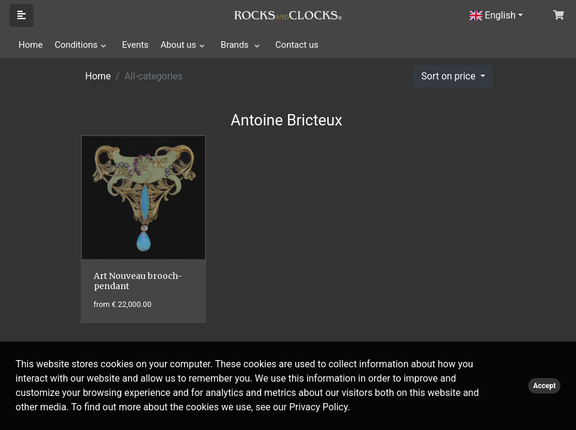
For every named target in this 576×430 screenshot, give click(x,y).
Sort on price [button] (449, 76)
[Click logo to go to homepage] (288, 14)
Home (30, 44)
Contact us (296, 44)
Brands (235, 44)
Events (135, 44)
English (493, 15)
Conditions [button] (75, 44)
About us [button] (179, 44)
